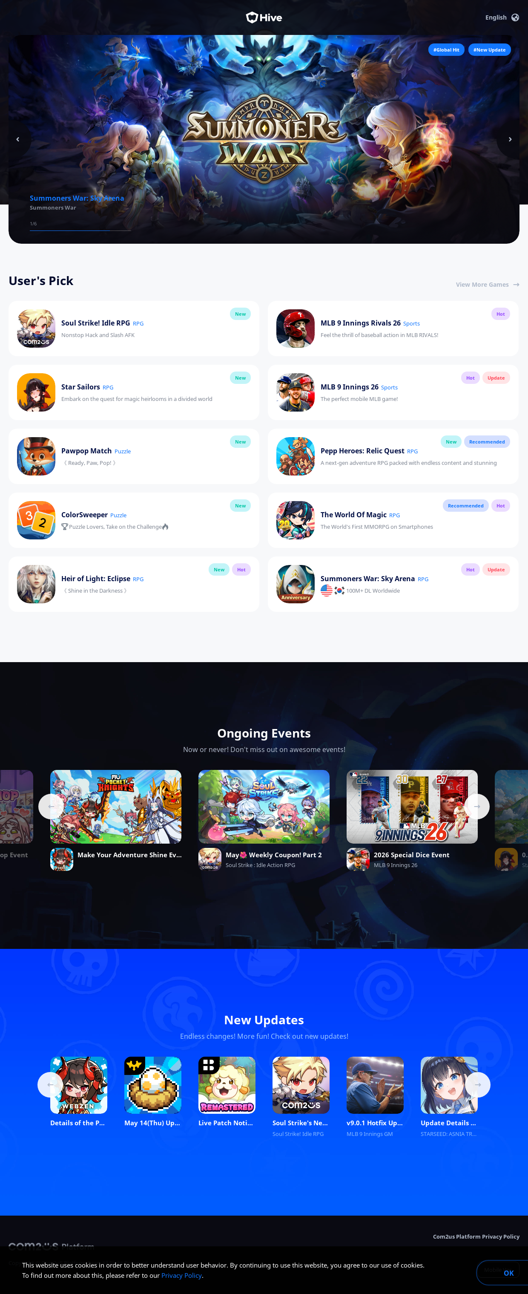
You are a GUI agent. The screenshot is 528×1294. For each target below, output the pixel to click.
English (502, 17)
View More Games (487, 284)
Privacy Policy (181, 1275)
